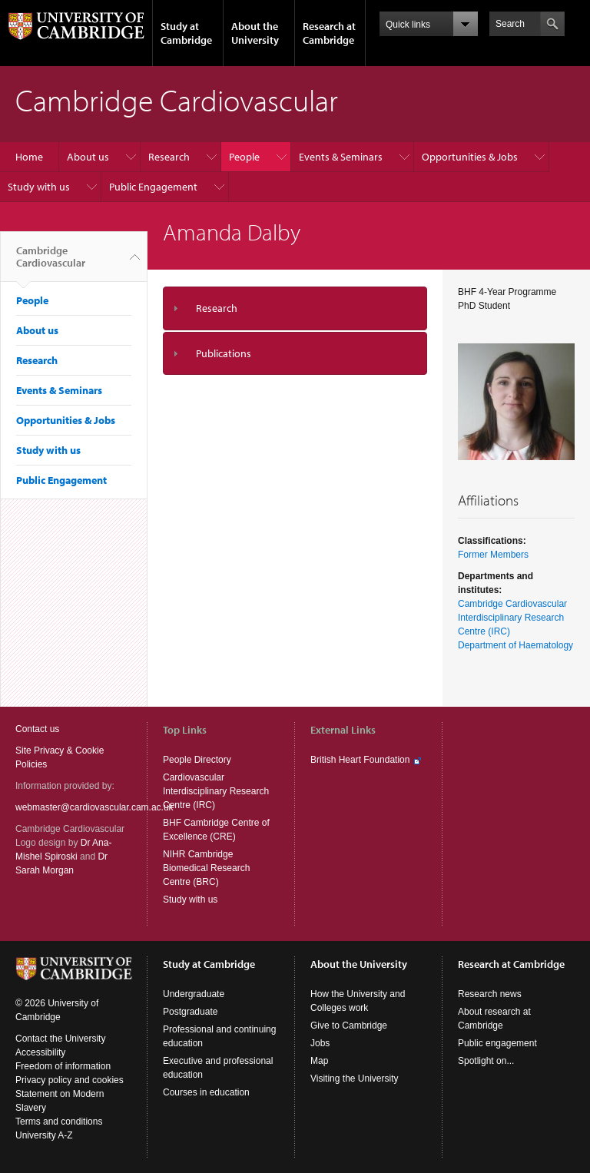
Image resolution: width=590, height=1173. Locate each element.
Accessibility (40, 1052)
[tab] (295, 308)
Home (29, 157)
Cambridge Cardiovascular (50, 263)
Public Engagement (153, 187)
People (244, 157)
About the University (255, 33)
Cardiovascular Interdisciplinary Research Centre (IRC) (216, 791)
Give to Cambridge (348, 1025)
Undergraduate (193, 994)
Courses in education (206, 1092)
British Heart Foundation (359, 759)
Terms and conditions (58, 1121)
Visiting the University (354, 1078)
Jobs (320, 1043)
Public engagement (497, 1043)
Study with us (39, 187)
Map (319, 1060)
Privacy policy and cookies (69, 1080)
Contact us (37, 729)
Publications (223, 353)
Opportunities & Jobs (470, 157)
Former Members (493, 554)
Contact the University (60, 1038)
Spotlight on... (486, 1060)
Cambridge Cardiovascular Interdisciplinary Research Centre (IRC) (512, 617)
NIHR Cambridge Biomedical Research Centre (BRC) (206, 868)
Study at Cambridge (186, 33)
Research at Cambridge (329, 33)
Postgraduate (190, 1011)
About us (88, 157)
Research (169, 157)
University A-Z (44, 1135)
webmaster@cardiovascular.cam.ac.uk (94, 807)
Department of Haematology (515, 645)
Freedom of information (63, 1066)
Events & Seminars (341, 157)
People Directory (197, 759)
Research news (490, 994)
